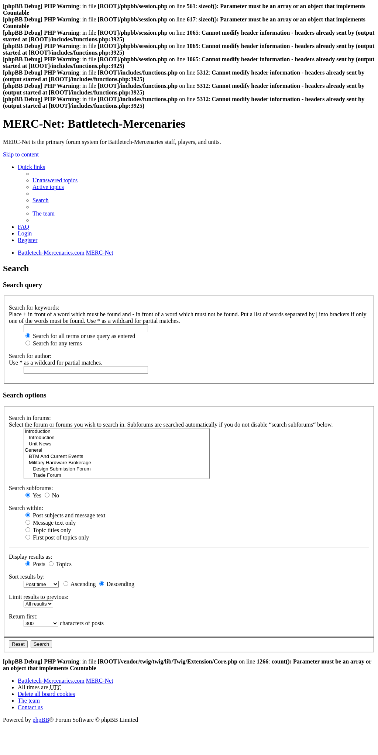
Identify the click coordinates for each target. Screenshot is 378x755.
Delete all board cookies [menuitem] (46, 694)
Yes (33, 495)
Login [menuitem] (25, 233)
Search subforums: (31, 488)
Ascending (79, 584)
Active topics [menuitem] (48, 187)
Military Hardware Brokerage (116, 463)
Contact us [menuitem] (30, 707)
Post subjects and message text (65, 515)
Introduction (116, 431)
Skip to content (21, 154)
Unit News (116, 444)
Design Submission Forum (116, 469)
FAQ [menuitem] (23, 227)
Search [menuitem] (40, 200)
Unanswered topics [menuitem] (55, 180)
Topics (60, 564)
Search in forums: (30, 418)
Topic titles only (48, 530)
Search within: (26, 508)
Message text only (50, 523)
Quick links (31, 167)
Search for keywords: (34, 307)
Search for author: (30, 356)
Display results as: (30, 557)
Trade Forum (116, 475)
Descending (117, 584)
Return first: (23, 616)
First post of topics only (57, 537)
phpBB (40, 720)
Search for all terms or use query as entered (80, 336)
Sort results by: (27, 576)
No (52, 495)
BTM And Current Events (116, 457)
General (116, 450)
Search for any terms (53, 343)
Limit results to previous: (38, 597)
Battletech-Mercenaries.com (51, 681)
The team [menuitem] (43, 213)
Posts (35, 564)
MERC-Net (99, 681)
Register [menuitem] (27, 240)
